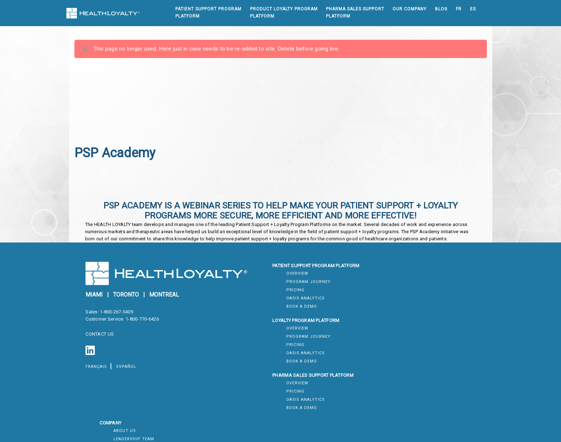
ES (472, 8)
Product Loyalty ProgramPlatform (283, 12)
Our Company (409, 8)
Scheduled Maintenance (418, 405)
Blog (441, 8)
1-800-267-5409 (118, 320)
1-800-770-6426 (144, 327)
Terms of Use (405, 333)
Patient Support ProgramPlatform (208, 12)
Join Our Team (406, 303)
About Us (400, 287)
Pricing (261, 303)
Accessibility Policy (414, 350)
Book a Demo (267, 320)
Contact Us (403, 311)
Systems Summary (411, 380)
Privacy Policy (407, 342)
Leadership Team (409, 295)
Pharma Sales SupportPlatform (355, 12)
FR (458, 8)
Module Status (407, 388)
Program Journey (274, 295)
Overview (263, 287)
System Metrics (408, 396)
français (98, 375)
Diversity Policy (409, 358)
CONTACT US (102, 342)
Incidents (401, 413)
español (128, 375)
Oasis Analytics (271, 311)
